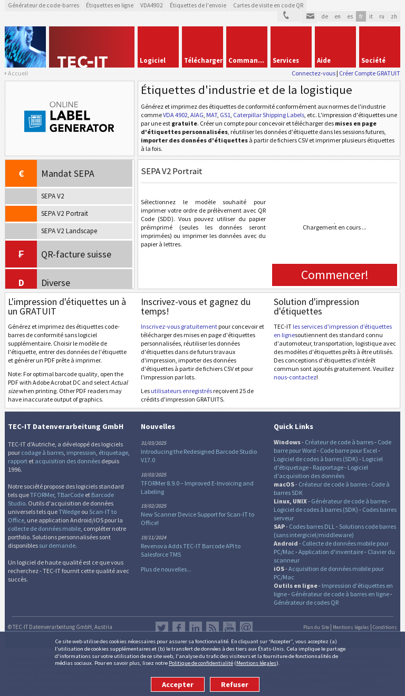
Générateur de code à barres (349, 501)
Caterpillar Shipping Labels (268, 115)
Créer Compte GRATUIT (369, 73)
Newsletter (246, 628)
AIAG (197, 115)
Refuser (234, 684)
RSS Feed (212, 628)
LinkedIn (195, 628)
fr (361, 16)
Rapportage (328, 467)
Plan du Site (316, 627)
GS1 (225, 115)
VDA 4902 (175, 115)
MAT (211, 115)
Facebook (178, 628)
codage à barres (42, 452)
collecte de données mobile (44, 528)
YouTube (229, 628)
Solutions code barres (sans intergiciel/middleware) (335, 530)
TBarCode (70, 495)
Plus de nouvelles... (166, 569)
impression (81, 452)
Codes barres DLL (312, 526)
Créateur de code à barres (339, 442)
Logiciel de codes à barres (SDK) (316, 459)
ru (381, 16)
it (371, 16)
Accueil (18, 73)
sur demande (57, 545)
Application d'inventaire (330, 552)
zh (394, 16)
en (337, 16)
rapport (17, 461)
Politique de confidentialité (201, 662)
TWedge (69, 512)
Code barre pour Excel (348, 450)
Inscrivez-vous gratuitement (179, 326)
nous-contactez (295, 377)
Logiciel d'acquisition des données (321, 471)
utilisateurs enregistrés (181, 391)
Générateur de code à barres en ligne (340, 594)
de (324, 16)
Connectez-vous (313, 73)
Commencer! (335, 274)
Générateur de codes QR (306, 602)
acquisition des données (67, 461)
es (350, 16)
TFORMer (42, 495)
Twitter (162, 628)
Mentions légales (256, 662)
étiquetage (113, 452)
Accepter (178, 684)
